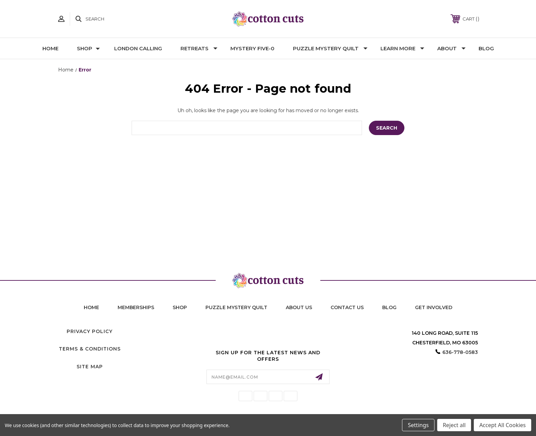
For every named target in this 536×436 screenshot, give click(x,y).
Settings (418, 425)
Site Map (90, 367)
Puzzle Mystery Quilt (330, 48)
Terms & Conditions (90, 349)
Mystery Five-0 (252, 48)
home (91, 307)
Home (50, 48)
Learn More (402, 48)
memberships (136, 307)
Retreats (198, 48)
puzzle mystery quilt (236, 307)
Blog (486, 48)
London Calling (138, 48)
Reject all (454, 425)
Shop (88, 48)
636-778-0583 (460, 352)
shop (180, 307)
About (451, 48)
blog (389, 307)
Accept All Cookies (502, 425)
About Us (299, 307)
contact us (347, 307)
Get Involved (433, 307)
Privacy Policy (89, 331)
